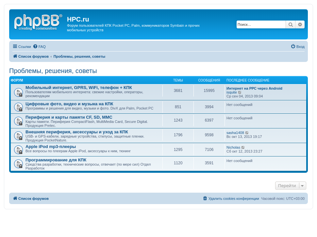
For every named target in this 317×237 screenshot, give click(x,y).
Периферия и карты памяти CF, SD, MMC (68, 117)
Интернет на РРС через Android (254, 88)
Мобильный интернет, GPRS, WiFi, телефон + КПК (78, 87)
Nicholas (233, 147)
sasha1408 (235, 133)
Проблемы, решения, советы (53, 70)
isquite (231, 92)
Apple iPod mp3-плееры (50, 146)
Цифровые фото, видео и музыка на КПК (69, 103)
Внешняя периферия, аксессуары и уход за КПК (76, 131)
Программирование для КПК (55, 159)
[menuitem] (39, 47)
